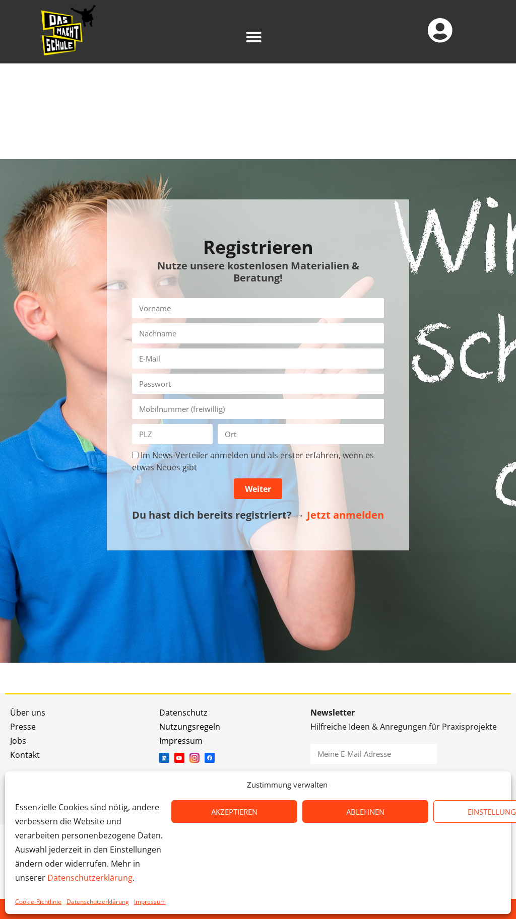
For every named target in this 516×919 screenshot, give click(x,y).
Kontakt (25, 754)
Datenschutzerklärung (90, 877)
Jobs (18, 740)
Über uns (27, 712)
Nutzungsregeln (189, 726)
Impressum (150, 901)
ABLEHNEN (365, 812)
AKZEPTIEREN (234, 812)
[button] (253, 36)
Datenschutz (183, 712)
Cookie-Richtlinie (38, 901)
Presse (23, 726)
